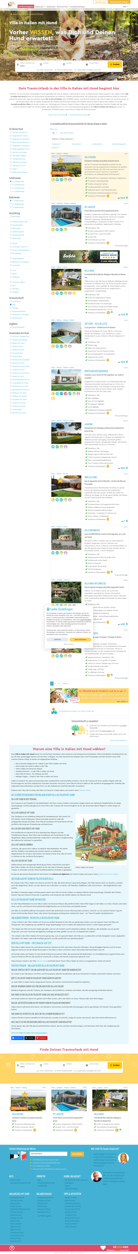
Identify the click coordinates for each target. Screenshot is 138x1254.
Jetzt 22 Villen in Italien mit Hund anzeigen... (29, 1033)
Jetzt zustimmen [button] (80, 639)
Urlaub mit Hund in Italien (108, 874)
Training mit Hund (70, 1215)
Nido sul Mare (91, 477)
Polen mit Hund (15, 1221)
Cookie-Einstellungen (71, 1189)
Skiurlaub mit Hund (71, 1224)
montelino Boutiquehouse (96, 371)
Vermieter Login (100, 2)
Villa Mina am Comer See (95, 583)
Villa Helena (90, 157)
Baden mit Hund (70, 1201)
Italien (53, 153)
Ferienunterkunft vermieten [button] (119, 2)
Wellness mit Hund (70, 1212)
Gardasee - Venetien (68, 320)
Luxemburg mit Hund (16, 1235)
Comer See (67, 580)
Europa (53, 129)
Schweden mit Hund (16, 1218)
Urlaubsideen (51, 7)
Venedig (65, 153)
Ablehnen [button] (57, 639)
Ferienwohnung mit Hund (45, 1198)
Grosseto (65, 474)
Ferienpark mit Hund (44, 1209)
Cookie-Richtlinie (85, 620)
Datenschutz (80, 1252)
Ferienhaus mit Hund (44, 1201)
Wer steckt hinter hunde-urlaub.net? (76, 1180)
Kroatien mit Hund (15, 1206)
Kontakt (67, 1186)
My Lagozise (90, 207)
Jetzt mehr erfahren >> (119, 740)
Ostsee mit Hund (15, 1238)
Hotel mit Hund (42, 1206)
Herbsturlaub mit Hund (72, 1218)
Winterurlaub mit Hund (72, 1221)
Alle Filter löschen (66, 133)
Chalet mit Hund (42, 1203)
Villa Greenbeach (92, 530)
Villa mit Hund (84, 790)
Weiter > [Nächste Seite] (65, 683)
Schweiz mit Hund (15, 1224)
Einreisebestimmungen (77, 7)
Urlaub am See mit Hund (72, 1209)
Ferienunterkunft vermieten (46, 1183)
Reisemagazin (69, 1183)
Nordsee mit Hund (15, 1241)
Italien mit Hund (15, 1203)
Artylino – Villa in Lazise (96, 324)
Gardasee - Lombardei (70, 203)
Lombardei (60, 203)
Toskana (59, 267)
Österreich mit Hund (16, 1201)
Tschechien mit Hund (16, 1233)
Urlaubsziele (39, 7)
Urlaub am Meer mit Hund (73, 1206)
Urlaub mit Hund (14, 9)
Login (39, 1180)
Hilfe (124, 7)
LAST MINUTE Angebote (45, 1216)
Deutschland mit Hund (17, 1198)
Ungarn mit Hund (15, 1227)
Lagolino (89, 424)
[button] (27, 64)
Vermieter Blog (42, 1186)
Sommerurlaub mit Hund (72, 1203)
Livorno (65, 267)
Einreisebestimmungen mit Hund (20, 1183)
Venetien (59, 153)
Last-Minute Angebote (25, 7)
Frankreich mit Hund (16, 1212)
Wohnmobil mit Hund (44, 1212)
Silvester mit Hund (70, 1227)
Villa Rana (89, 271)
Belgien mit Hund (15, 1230)
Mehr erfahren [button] (69, 644)
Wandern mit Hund (70, 1198)
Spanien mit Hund (15, 1215)
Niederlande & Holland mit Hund (20, 1209)
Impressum (73, 1252)
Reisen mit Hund (62, 7)
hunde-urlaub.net (60, 1252)
